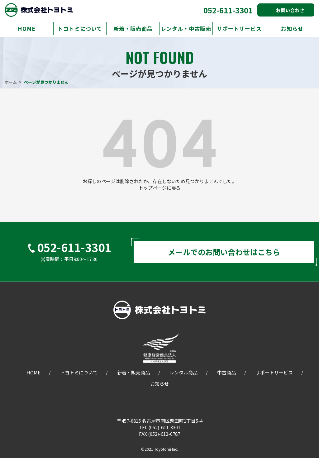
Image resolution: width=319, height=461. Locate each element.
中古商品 (226, 375)
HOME (27, 28)
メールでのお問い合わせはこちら (224, 253)
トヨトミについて (80, 28)
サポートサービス (239, 28)
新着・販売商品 (133, 28)
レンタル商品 (183, 375)
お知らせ (292, 28)
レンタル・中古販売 (186, 28)
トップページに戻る (160, 187)
